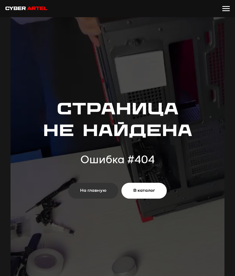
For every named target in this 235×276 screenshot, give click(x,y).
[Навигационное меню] (226, 8)
